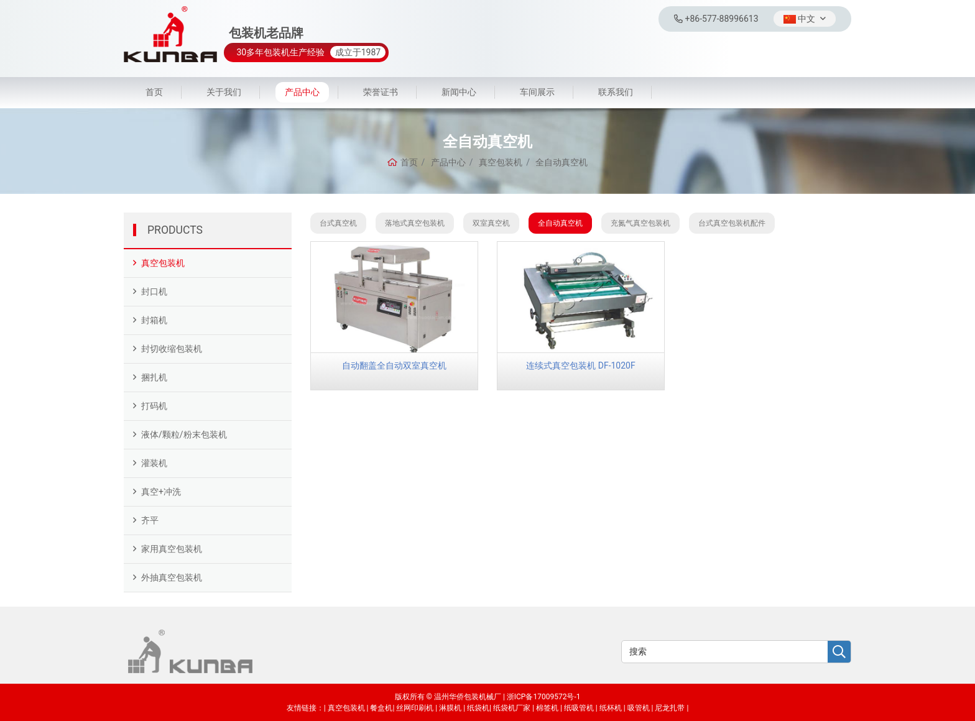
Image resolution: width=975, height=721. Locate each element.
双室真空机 (491, 223)
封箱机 (154, 320)
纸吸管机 (579, 708)
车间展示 (537, 92)
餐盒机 (381, 708)
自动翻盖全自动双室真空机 (394, 365)
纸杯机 (610, 708)
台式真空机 (338, 223)
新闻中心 (458, 92)
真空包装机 (163, 263)
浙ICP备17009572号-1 (544, 696)
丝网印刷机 (414, 708)
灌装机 (154, 463)
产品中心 (302, 92)
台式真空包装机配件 (731, 223)
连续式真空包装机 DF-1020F (580, 365)
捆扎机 (154, 377)
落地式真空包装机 (415, 223)
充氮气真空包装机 (640, 223)
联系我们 (615, 92)
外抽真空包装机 (171, 577)
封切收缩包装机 (171, 349)
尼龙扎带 (670, 708)
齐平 (150, 520)
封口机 (154, 291)
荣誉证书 (380, 92)
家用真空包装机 (171, 549)
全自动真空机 (560, 223)
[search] (839, 652)
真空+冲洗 (161, 492)
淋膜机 (450, 708)
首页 (154, 92)
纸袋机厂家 (511, 708)
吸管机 (638, 708)
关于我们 (223, 92)
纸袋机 (478, 708)
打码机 (154, 406)
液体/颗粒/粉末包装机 (184, 434)
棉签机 (547, 708)
